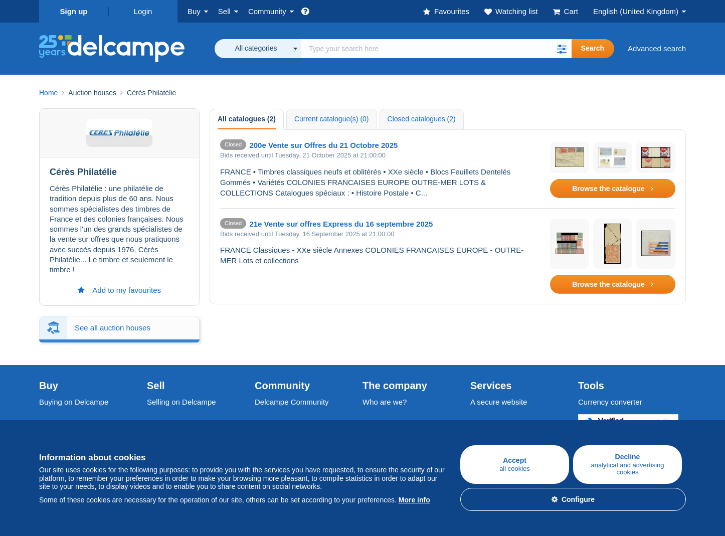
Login (143, 11)
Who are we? (384, 402)
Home (48, 93)
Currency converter (610, 402)
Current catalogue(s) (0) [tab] (331, 119)
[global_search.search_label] (436, 48)
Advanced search (657, 48)
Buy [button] (194, 11)
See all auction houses (112, 327)
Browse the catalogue (612, 189)
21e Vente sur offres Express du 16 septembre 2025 (341, 224)
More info (414, 500)
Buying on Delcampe (73, 402)
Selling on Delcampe (181, 402)
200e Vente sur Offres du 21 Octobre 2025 (323, 145)
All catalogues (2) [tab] (247, 119)
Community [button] (267, 11)
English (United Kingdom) (635, 11)
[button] (562, 49)
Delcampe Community (292, 402)
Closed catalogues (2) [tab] (422, 119)
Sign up (74, 11)
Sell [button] (224, 11)
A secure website (498, 402)
